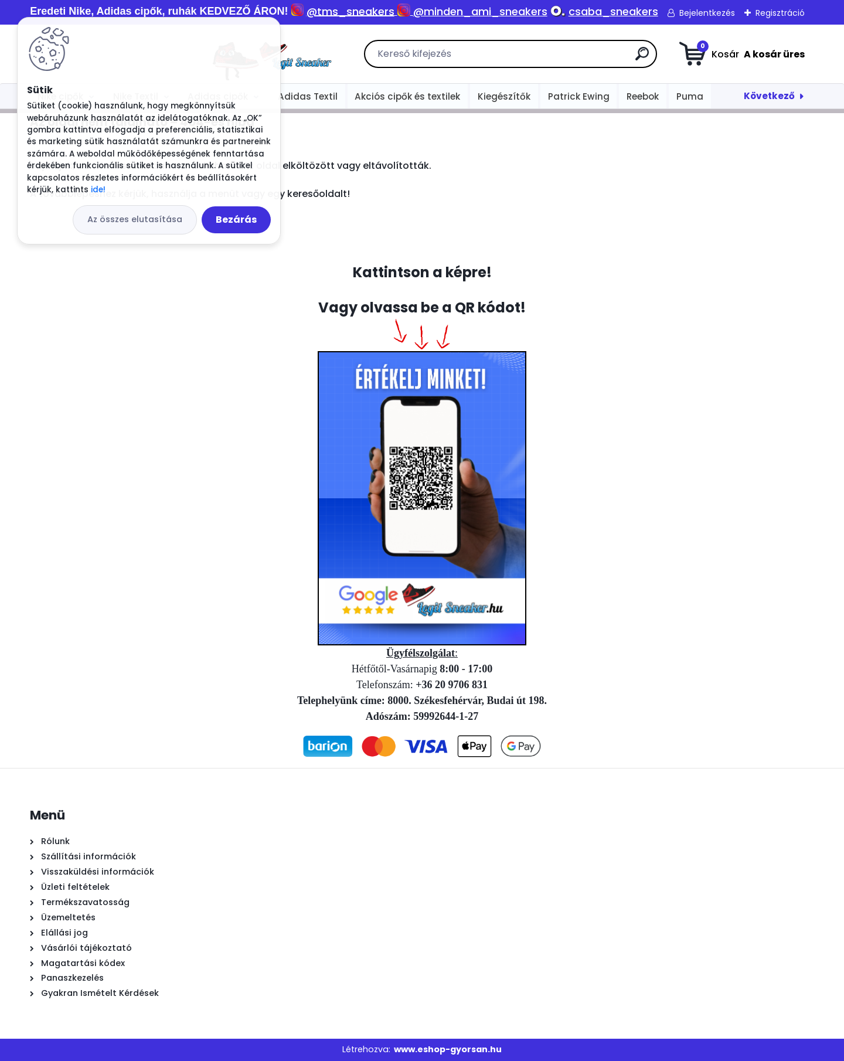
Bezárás (236, 219)
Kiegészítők (504, 96)
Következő (769, 96)
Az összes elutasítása (134, 219)
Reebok (643, 96)
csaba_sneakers (613, 11)
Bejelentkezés (707, 13)
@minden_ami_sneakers (480, 11)
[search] (553, 58)
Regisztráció (780, 13)
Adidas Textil (308, 96)
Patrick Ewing (579, 96)
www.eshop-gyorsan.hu (448, 1049)
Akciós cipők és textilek (407, 96)
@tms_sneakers (350, 11)
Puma (689, 96)
